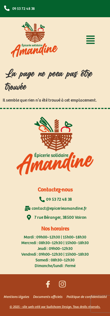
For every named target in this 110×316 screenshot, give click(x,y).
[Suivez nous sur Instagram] (62, 285)
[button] (90, 41)
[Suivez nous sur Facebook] (48, 285)
